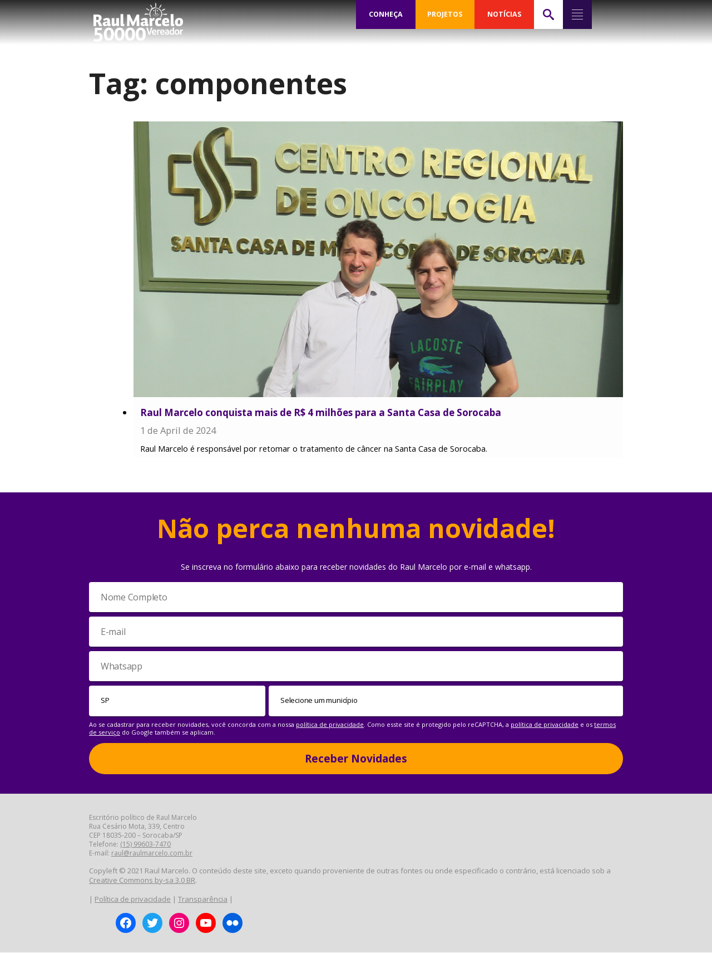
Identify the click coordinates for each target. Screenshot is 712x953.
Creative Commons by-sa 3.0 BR (142, 881)
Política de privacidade (133, 899)
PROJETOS (445, 14)
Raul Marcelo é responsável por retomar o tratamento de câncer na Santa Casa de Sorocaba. (313, 449)
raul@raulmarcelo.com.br (151, 853)
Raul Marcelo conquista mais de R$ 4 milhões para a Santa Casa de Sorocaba (320, 412)
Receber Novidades (356, 758)
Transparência (203, 899)
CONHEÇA (385, 14)
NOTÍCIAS (504, 14)
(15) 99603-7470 (145, 844)
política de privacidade (330, 724)
